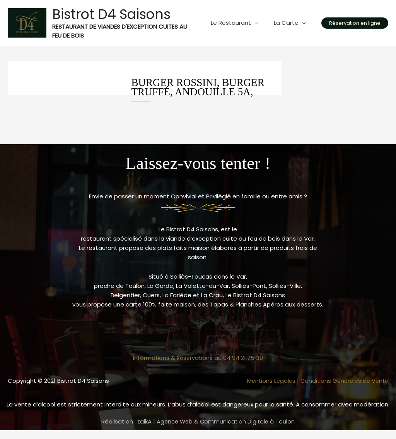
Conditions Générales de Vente (342, 381)
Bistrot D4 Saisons (111, 14)
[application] (260, 22)
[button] (354, 23)
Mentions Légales (267, 381)
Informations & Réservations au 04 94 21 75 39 (198, 358)
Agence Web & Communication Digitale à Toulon (225, 421)
